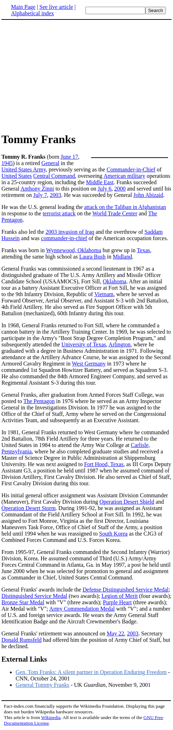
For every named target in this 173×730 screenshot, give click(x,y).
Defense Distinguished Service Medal (125, 590)
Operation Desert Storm (28, 508)
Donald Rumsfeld (21, 640)
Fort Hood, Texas (103, 464)
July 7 (40, 195)
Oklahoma (115, 281)
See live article (56, 7)
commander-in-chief (64, 238)
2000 (119, 189)
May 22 (115, 633)
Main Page (23, 7)
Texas (143, 250)
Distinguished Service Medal (34, 596)
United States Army (23, 169)
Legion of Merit (119, 596)
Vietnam (103, 294)
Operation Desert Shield (126, 502)
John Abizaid (148, 195)
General (50, 163)
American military (124, 176)
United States (16, 176)
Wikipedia (51, 717)
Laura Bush (92, 257)
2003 (55, 195)
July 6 (105, 189)
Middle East (100, 182)
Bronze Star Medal (22, 602)
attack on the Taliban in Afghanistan (125, 207)
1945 (7, 163)
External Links (24, 659)
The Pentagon (39, 401)
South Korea (113, 534)
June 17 (69, 157)
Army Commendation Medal (82, 609)
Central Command (54, 176)
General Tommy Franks (42, 685)
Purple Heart (117, 602)
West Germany (89, 364)
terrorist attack (59, 213)
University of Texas (83, 344)
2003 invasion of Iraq (69, 232)
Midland (122, 257)
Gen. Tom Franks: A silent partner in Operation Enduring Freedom (91, 672)
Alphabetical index (32, 13)
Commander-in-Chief (131, 169)
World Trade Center (115, 213)
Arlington (119, 344)
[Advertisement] (61, 75)
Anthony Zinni (37, 189)
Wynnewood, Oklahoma (73, 250)
